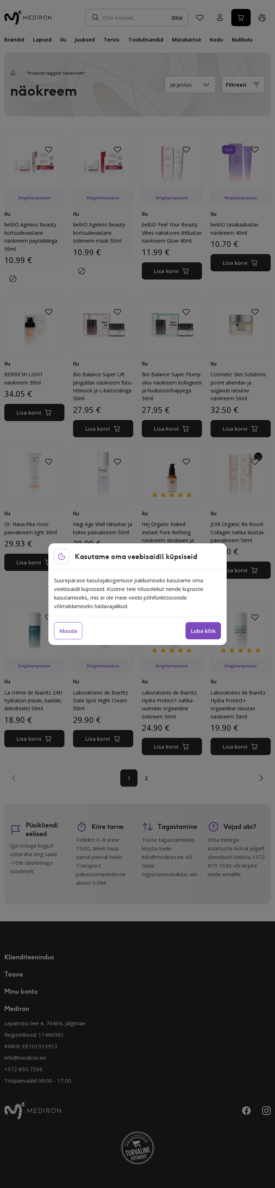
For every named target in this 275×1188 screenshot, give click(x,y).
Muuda (68, 630)
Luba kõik (203, 630)
